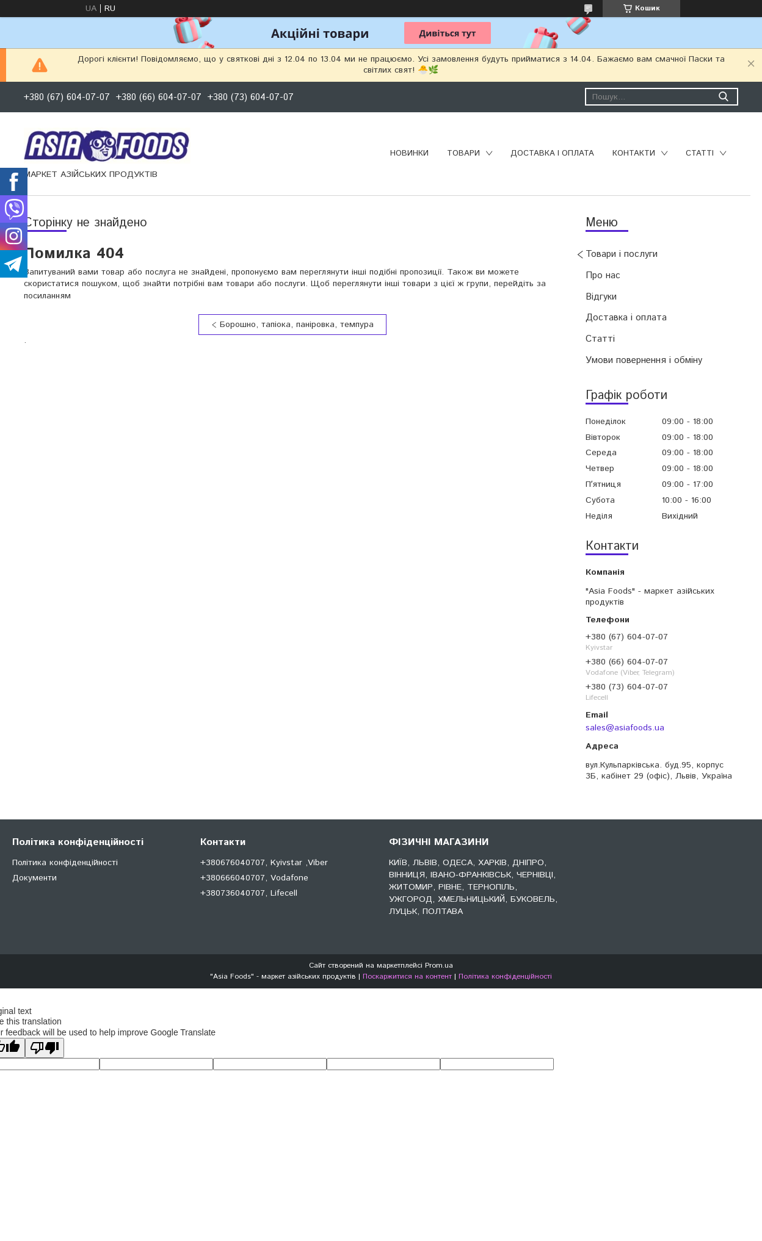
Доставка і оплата (552, 153)
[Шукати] (723, 96)
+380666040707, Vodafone (254, 878)
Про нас (603, 275)
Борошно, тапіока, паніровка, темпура (297, 324)
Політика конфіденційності (65, 863)
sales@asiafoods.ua (625, 728)
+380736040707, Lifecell (248, 893)
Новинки (409, 153)
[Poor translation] (44, 1048)
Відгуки (601, 296)
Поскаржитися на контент (407, 976)
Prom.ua (439, 965)
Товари (463, 153)
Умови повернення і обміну (644, 360)
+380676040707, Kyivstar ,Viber (264, 863)
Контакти (633, 153)
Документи (34, 878)
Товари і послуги (622, 254)
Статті (700, 153)
